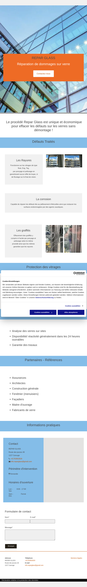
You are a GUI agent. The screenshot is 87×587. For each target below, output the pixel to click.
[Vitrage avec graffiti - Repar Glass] (54, 239)
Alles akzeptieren (71, 312)
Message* (9, 527)
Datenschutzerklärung (44, 297)
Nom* (7, 517)
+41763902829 (16, 459)
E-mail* (33, 517)
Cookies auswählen (72, 306)
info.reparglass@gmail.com (21, 461)
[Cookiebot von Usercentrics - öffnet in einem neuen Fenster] (75, 273)
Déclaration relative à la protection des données (20, 580)
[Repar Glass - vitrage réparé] (73, 239)
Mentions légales (76, 558)
